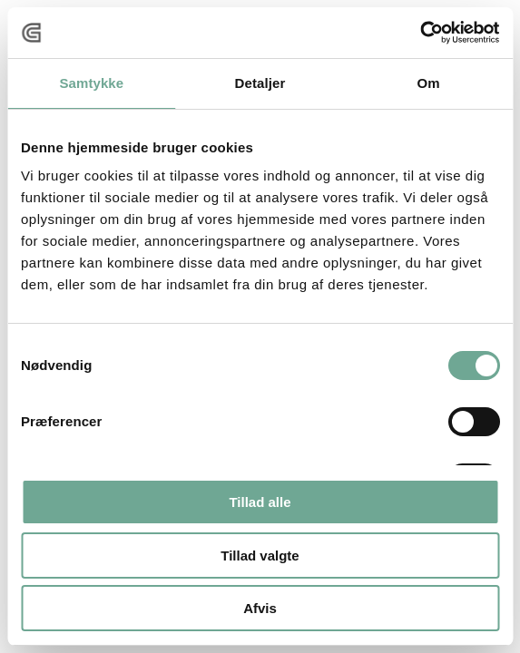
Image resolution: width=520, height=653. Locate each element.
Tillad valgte (260, 555)
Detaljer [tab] (260, 83)
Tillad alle (259, 502)
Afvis (260, 608)
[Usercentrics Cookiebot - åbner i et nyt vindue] (419, 32)
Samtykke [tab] (91, 83)
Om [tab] (428, 83)
